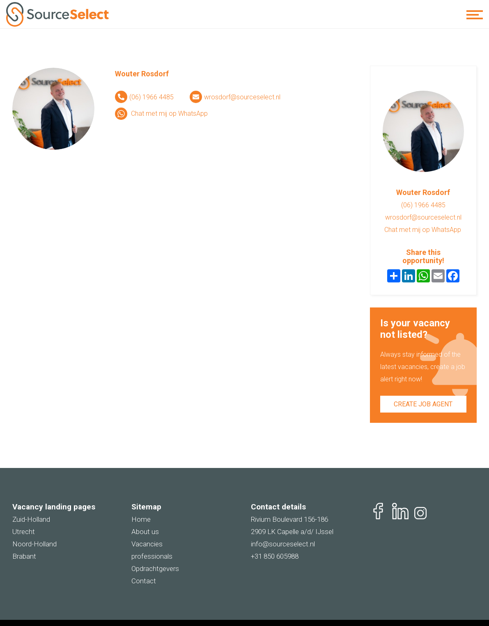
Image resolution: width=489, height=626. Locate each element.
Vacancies (147, 544)
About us (145, 531)
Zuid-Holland (31, 519)
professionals (151, 556)
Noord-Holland (34, 544)
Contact (143, 581)
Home (141, 519)
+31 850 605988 (274, 556)
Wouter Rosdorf (142, 73)
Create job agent (423, 404)
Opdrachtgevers (155, 568)
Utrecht (23, 531)
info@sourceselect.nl (283, 544)
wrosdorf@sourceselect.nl (242, 97)
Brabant (24, 556)
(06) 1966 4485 (151, 97)
